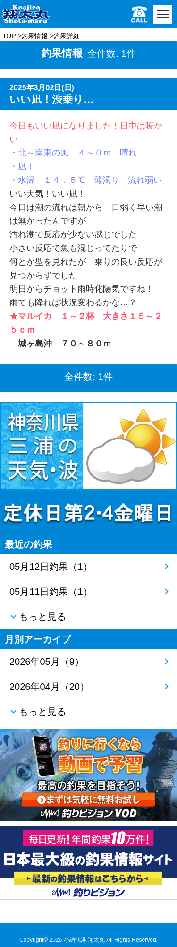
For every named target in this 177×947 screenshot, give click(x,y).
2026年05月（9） (46, 661)
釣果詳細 (66, 36)
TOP (9, 36)
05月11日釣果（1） (51, 591)
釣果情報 (34, 36)
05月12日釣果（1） (51, 566)
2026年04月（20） (49, 686)
